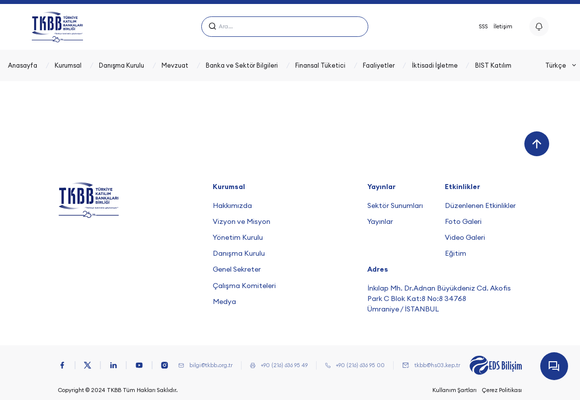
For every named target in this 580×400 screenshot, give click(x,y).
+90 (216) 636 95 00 (360, 365)
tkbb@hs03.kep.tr (437, 365)
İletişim (503, 26)
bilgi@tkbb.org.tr (211, 365)
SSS (483, 26)
